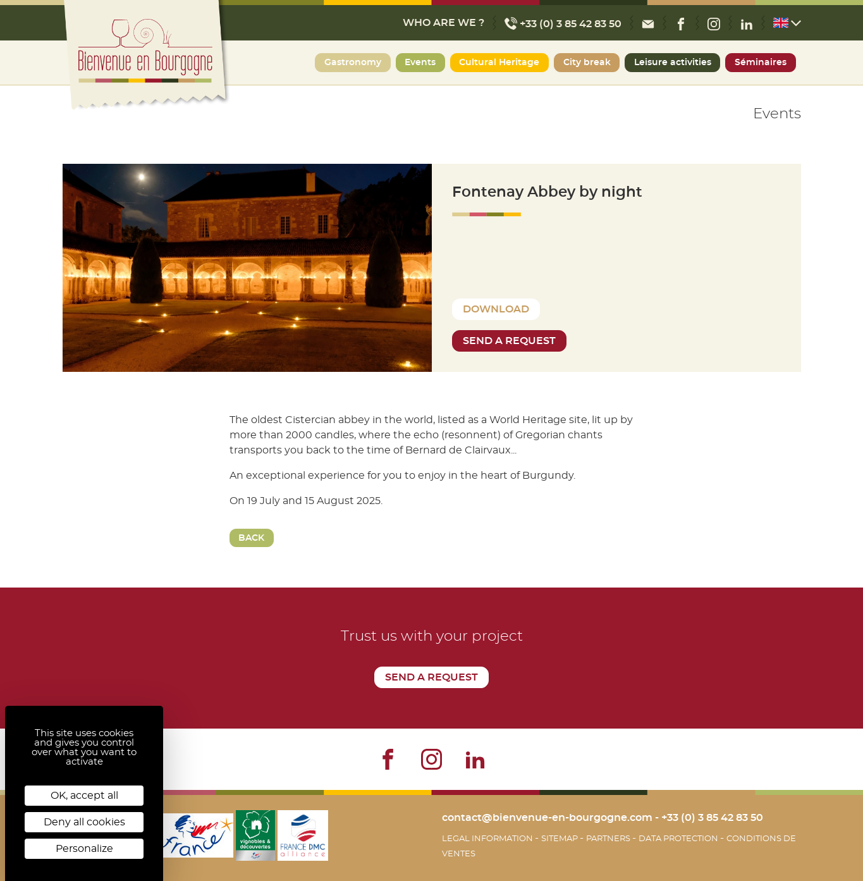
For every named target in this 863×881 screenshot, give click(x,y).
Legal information (488, 838)
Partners (609, 838)
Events (420, 62)
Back (251, 538)
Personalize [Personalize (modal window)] (84, 849)
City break (587, 62)
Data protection (679, 838)
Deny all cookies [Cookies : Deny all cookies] (84, 822)
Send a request (509, 341)
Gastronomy (352, 62)
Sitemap (560, 838)
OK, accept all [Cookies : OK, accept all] (84, 796)
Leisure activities (672, 62)
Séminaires (760, 62)
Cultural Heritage (499, 62)
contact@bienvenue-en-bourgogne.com (547, 818)
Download (496, 309)
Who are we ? (443, 23)
